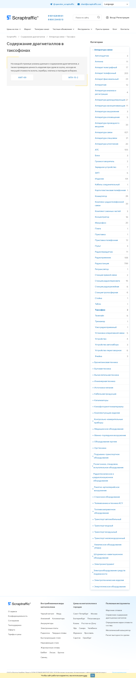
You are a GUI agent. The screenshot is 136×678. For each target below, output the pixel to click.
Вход (112, 17)
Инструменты (84, 29)
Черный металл (47, 614)
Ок (92, 675)
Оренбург (87, 638)
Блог (115, 29)
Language (109, 4)
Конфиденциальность (17, 616)
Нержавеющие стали (50, 643)
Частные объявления (62, 29)
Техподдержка (14, 625)
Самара (82, 628)
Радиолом (45, 633)
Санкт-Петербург (80, 614)
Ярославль (89, 633)
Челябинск (92, 628)
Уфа (75, 628)
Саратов (76, 638)
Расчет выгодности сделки (117, 635)
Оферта (11, 630)
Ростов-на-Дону (88, 623)
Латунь (52, 652)
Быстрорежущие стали (51, 638)
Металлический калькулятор (118, 630)
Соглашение (13, 620)
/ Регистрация (122, 17)
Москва (94, 614)
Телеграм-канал (42, 29)
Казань (76, 623)
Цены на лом (12, 29)
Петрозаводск (93, 618)
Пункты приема (102, 29)
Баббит (44, 652)
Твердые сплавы (59, 633)
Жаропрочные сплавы (50, 647)
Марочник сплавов (114, 610)
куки (85, 675)
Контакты (125, 29)
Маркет (27, 29)
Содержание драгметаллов (33, 37)
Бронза (61, 652)
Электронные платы (49, 628)
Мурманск (77, 633)
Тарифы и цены (14, 634)
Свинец (44, 657)
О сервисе (12, 611)
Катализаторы (58, 618)
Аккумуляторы (47, 623)
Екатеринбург (79, 618)
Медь (58, 614)
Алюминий (45, 618)
